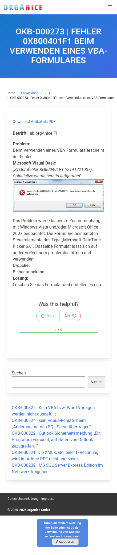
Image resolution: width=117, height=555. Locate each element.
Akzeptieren (65, 542)
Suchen (19, 373)
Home (10, 93)
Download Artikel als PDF (34, 121)
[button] (110, 7)
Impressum (49, 499)
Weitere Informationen (65, 536)
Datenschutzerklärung (23, 499)
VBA (48, 93)
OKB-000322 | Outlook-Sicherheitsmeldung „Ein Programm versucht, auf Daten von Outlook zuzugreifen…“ (56, 440)
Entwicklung (29, 93)
